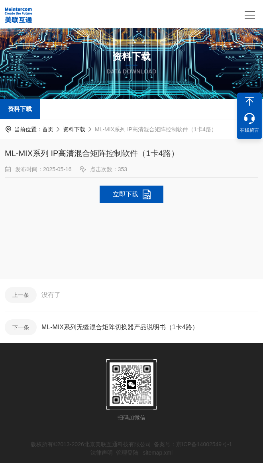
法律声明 (101, 452)
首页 (47, 129)
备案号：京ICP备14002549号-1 (193, 444)
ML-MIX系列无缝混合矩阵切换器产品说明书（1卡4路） (119, 327)
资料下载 (20, 108)
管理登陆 (127, 452)
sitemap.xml (158, 452)
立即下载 (125, 194)
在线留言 (249, 130)
